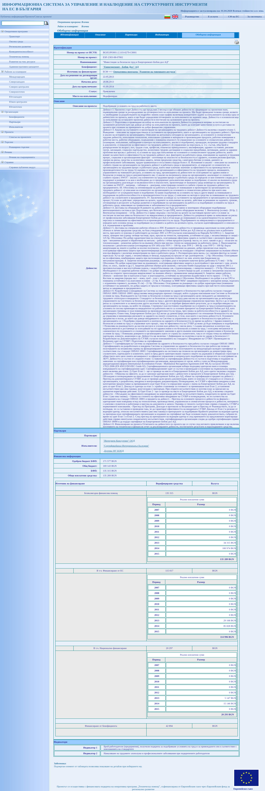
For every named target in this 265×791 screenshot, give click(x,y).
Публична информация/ (12, 16)
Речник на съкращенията (22, 157)
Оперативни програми (16, 31)
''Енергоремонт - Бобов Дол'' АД (121, 67)
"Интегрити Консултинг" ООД (119, 441)
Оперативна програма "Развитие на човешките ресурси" (145, 71)
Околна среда (16, 41)
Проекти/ (30, 16)
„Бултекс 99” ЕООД (113, 451)
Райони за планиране (15, 71)
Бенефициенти (16, 117)
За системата (254, 16)
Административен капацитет (24, 66)
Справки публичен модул (22, 167)
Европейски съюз (243, 789)
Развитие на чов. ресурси (22, 61)
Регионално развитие (20, 46)
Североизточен (17, 92)
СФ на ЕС (233, 16)
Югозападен (15, 97)
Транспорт (14, 36)
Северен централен (19, 87)
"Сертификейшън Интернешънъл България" (126, 446)
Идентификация (69, 34)
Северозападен (16, 81)
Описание (100, 34)
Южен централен (18, 102)
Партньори (14, 122)
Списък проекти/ (43, 16)
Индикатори (162, 34)
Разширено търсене (19, 147)
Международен (17, 76)
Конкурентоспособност (21, 51)
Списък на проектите (20, 137)
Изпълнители (16, 127)
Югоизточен (15, 107)
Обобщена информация (208, 34)
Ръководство (192, 16)
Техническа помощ (19, 56)
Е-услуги (213, 16)
